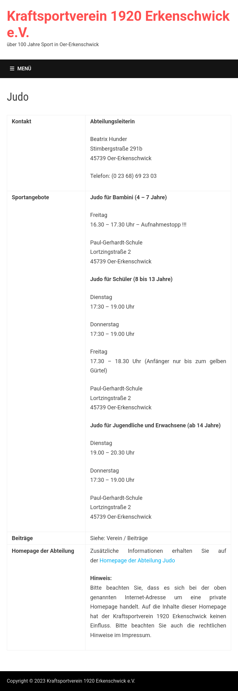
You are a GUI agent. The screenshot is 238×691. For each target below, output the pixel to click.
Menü (20, 69)
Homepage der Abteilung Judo (137, 560)
